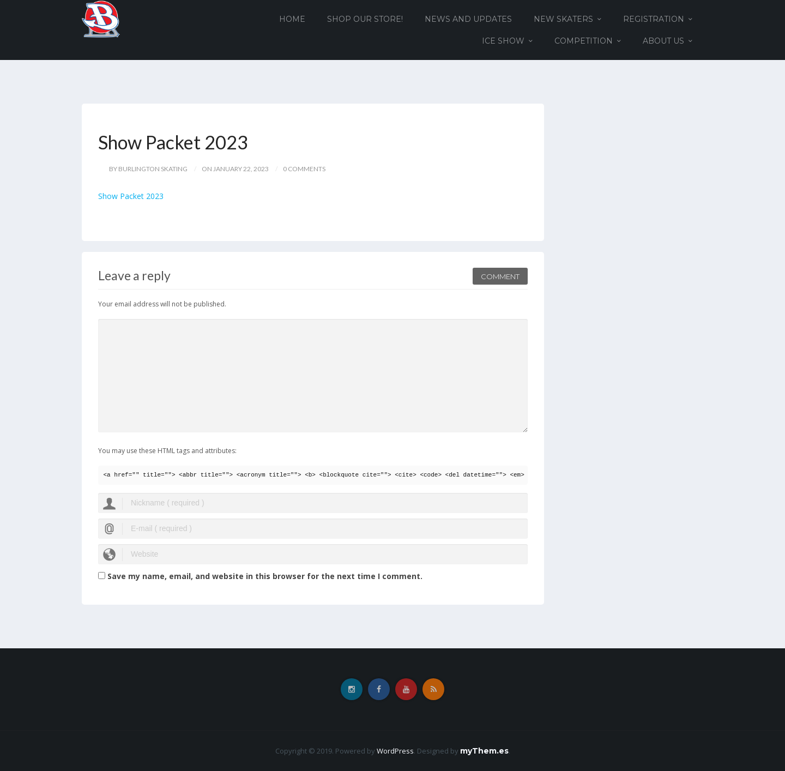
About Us (663, 41)
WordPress (395, 751)
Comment (500, 276)
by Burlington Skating (148, 169)
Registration (653, 19)
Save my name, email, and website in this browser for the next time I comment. (264, 576)
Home (292, 19)
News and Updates (468, 19)
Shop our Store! (365, 19)
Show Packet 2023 (131, 196)
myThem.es (484, 751)
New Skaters (563, 19)
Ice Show (503, 41)
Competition (583, 41)
